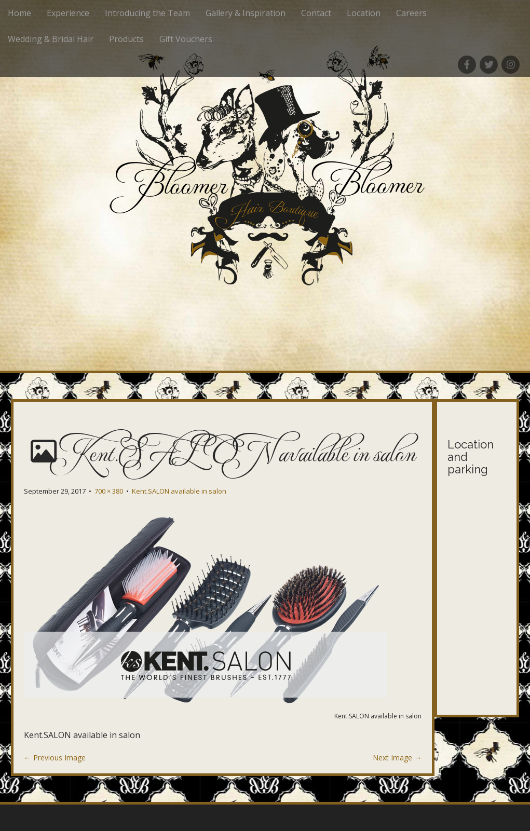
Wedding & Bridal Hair (50, 39)
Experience (68, 13)
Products (126, 39)
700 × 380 (108, 491)
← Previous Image (55, 757)
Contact (316, 13)
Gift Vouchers (185, 39)
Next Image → (397, 757)
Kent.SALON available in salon (179, 491)
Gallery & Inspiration (246, 13)
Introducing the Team (147, 13)
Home (19, 13)
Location (363, 13)
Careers (411, 13)
